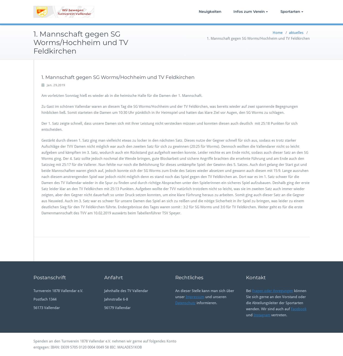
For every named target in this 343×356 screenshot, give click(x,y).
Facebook (298, 309)
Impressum (195, 297)
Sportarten (291, 11)
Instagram (262, 315)
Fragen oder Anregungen (272, 291)
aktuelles (296, 33)
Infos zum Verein (250, 11)
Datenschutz (185, 303)
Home (278, 33)
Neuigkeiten (210, 11)
